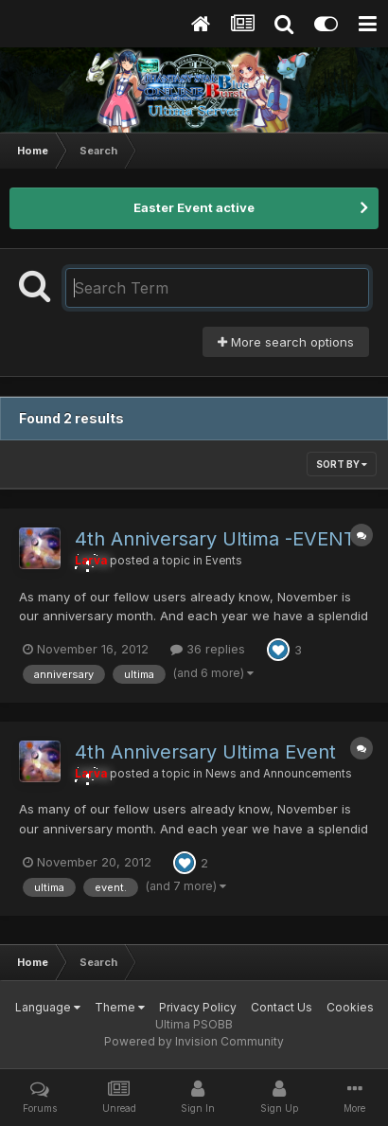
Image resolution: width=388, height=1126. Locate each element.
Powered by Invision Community (194, 1041)
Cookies (350, 1007)
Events (223, 560)
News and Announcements (278, 773)
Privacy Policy (198, 1007)
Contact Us (281, 1007)
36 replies (207, 648)
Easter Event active (194, 207)
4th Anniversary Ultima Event (205, 752)
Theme (120, 1007)
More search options (286, 341)
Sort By (341, 464)
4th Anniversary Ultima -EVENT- (218, 538)
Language (47, 1007)
